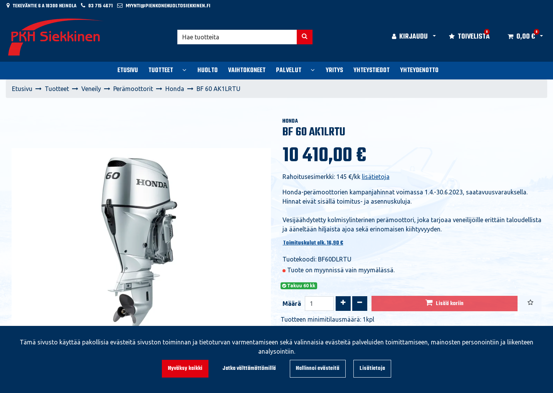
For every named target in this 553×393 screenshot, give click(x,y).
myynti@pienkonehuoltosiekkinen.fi (168, 6)
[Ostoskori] (521, 37)
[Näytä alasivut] (184, 69)
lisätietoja (376, 176)
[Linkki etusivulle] (56, 37)
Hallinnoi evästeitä (318, 368)
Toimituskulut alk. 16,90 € (313, 243)
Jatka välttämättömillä (249, 368)
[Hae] (237, 37)
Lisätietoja (372, 368)
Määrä (291, 303)
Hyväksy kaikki (185, 368)
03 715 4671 (100, 6)
